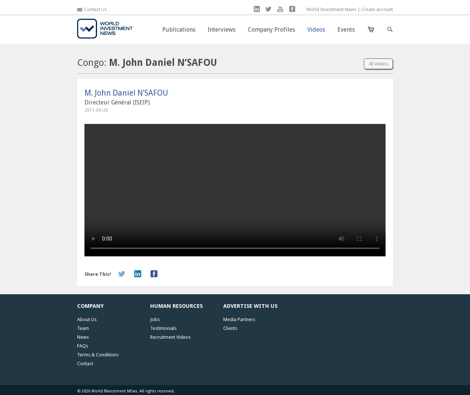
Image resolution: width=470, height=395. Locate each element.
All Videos (378, 64)
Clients (230, 328)
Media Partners (239, 319)
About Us (87, 319)
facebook (292, 9)
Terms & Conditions (98, 354)
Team (83, 328)
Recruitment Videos (170, 337)
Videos (316, 29)
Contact (85, 363)
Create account (377, 9)
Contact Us (95, 9)
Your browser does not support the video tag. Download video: (235, 190)
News (83, 337)
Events (346, 29)
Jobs (155, 319)
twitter (268, 9)
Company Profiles (271, 29)
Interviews (221, 29)
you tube (280, 9)
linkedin (257, 9)
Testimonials (163, 328)
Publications (178, 29)
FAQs (82, 346)
